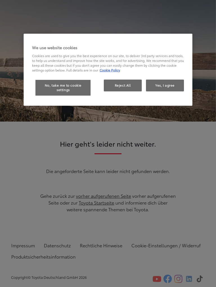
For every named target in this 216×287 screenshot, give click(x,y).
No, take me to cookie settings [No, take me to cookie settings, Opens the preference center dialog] (63, 87)
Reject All (123, 85)
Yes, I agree (165, 85)
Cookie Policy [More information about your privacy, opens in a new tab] (110, 70)
